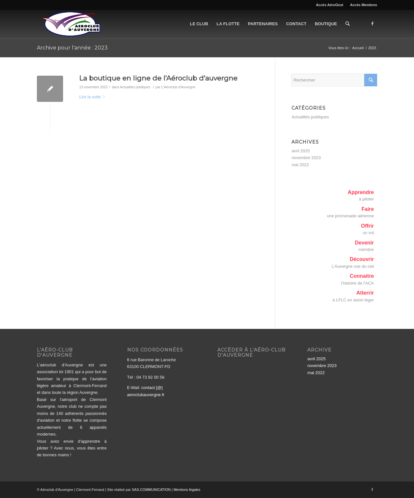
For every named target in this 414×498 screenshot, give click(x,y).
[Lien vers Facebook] (372, 23)
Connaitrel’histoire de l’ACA (357, 279)
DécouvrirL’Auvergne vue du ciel (353, 262)
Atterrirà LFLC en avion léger (353, 296)
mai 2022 (300, 164)
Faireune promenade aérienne (350, 212)
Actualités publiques (135, 87)
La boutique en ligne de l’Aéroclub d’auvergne (158, 78)
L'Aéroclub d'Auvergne (178, 87)
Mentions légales (187, 490)
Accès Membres (363, 5)
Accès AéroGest (329, 5)
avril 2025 (300, 150)
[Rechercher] (347, 23)
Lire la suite (93, 96)
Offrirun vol (367, 229)
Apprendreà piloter (361, 195)
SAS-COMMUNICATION (151, 490)
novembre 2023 (306, 157)
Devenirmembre (364, 246)
